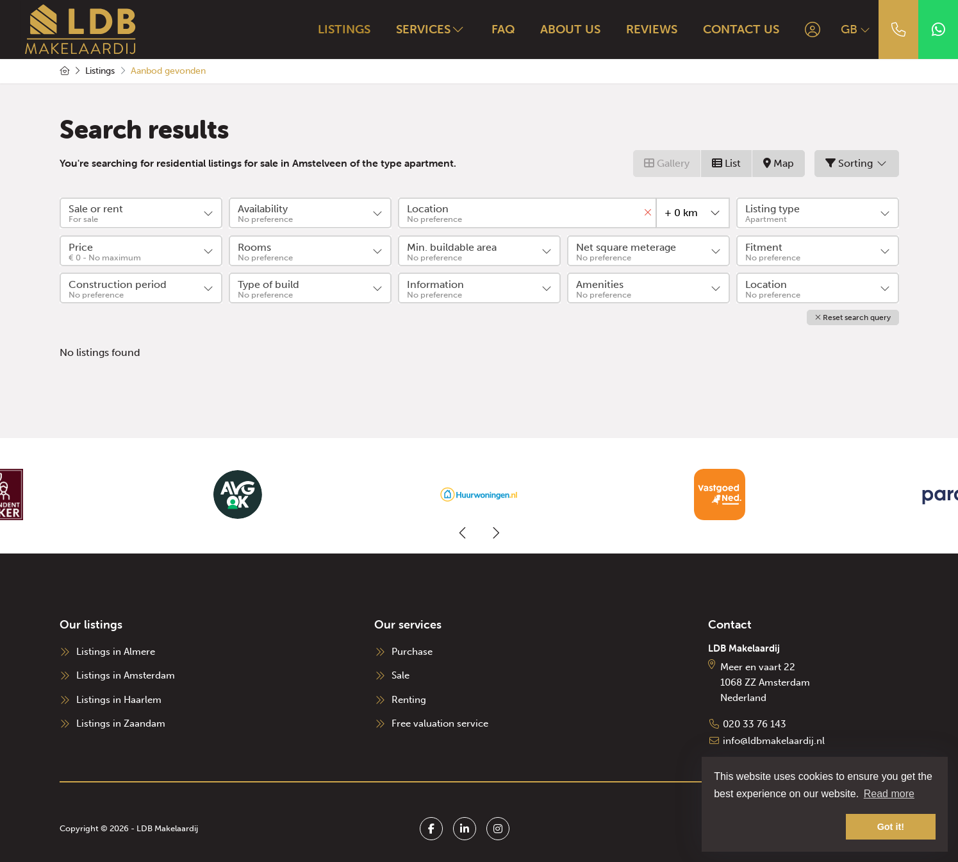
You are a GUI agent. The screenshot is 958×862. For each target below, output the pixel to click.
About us (566, 29)
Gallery (667, 163)
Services (427, 29)
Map (778, 163)
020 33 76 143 (754, 723)
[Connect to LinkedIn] (464, 825)
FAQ (499, 29)
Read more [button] (889, 793)
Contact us (737, 29)
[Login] (809, 29)
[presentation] (463, 532)
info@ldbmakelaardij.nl (774, 738)
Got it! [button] (890, 827)
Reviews (647, 29)
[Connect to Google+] (497, 825)
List (726, 163)
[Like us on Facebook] (431, 825)
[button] (853, 317)
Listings (340, 29)
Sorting (856, 163)
